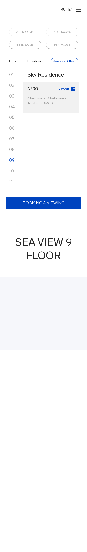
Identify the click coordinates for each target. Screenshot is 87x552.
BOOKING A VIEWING (43, 202)
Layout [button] (63, 89)
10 (11, 171)
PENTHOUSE (62, 44)
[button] (73, 89)
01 (11, 74)
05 (12, 117)
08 (12, 149)
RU (63, 9)
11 (11, 181)
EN (70, 9)
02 (12, 85)
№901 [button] (33, 88)
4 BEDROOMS (24, 44)
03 (11, 96)
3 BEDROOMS (62, 32)
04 (12, 106)
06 (12, 128)
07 (12, 138)
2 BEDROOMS (24, 32)
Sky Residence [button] (45, 74)
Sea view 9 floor (64, 61)
